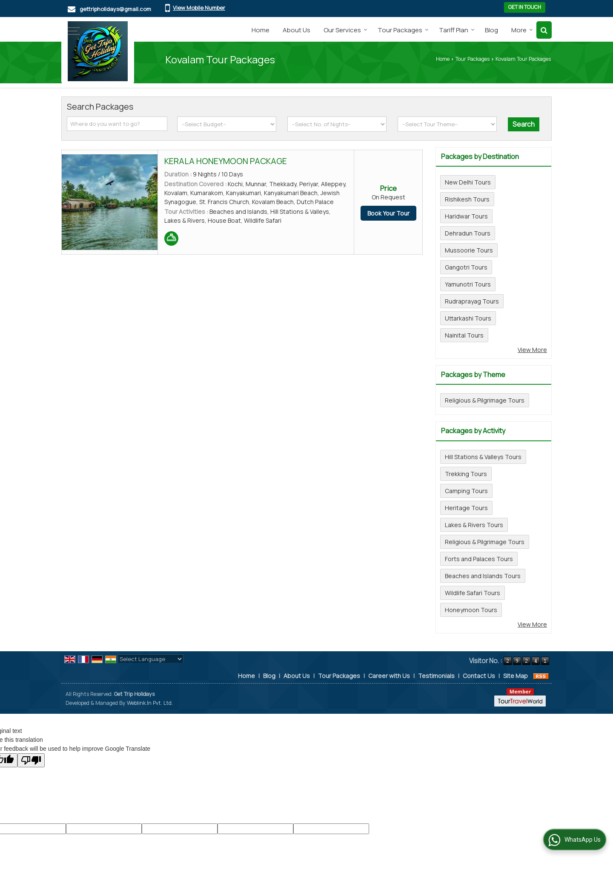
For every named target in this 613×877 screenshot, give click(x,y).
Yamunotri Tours (468, 284)
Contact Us (479, 676)
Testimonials (436, 676)
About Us (296, 30)
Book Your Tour (388, 213)
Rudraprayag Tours (472, 301)
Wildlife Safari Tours (472, 593)
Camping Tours (466, 491)
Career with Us (389, 676)
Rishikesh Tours (467, 199)
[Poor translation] (31, 760)
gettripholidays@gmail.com (115, 9)
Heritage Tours (466, 508)
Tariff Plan (457, 30)
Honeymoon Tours (471, 610)
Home (260, 30)
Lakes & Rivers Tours (474, 525)
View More (532, 350)
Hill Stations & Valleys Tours (483, 457)
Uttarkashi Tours (468, 318)
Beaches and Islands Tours (483, 576)
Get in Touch (524, 7)
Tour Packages (403, 30)
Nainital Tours (464, 335)
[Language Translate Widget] (150, 659)
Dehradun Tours (467, 233)
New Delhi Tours (468, 182)
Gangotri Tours (466, 267)
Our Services (345, 30)
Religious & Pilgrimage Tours (484, 400)
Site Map (515, 676)
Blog (491, 30)
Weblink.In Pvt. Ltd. (150, 703)
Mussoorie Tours (469, 250)
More (522, 30)
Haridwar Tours (466, 216)
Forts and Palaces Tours (479, 559)
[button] (199, 7)
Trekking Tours (466, 474)
